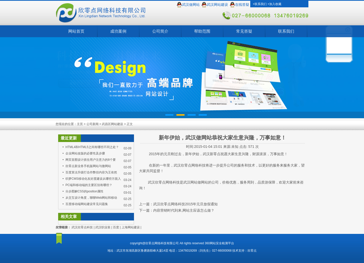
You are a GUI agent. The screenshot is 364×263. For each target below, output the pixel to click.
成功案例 (118, 31)
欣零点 (252, 250)
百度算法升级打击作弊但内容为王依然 (91, 172)
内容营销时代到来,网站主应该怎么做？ (183, 210)
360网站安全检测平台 (219, 243)
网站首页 (76, 31)
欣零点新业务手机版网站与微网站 (88, 166)
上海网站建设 (131, 227)
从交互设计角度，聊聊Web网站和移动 (91, 197)
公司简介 (160, 31)
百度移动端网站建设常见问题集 (86, 204)
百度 (116, 227)
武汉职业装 (102, 227)
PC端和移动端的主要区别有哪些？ (88, 185)
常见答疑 (244, 31)
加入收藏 (275, 4)
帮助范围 (202, 31)
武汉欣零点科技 (82, 227)
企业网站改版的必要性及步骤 (85, 153)
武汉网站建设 (217, 5)
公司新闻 (92, 124)
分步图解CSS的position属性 (84, 191)
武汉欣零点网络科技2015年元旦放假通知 (185, 204)
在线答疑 (242, 5)
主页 (80, 124)
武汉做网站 (191, 5)
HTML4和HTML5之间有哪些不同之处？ (92, 147)
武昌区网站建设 (112, 124)
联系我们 (261, 4)
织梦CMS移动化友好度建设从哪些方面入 (93, 178)
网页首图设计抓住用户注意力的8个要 (90, 159)
